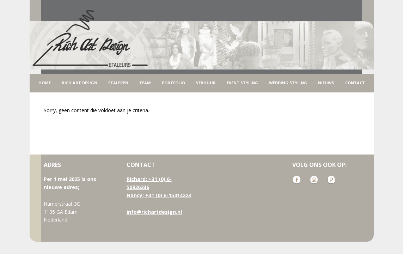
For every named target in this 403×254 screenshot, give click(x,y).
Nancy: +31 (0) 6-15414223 (159, 195)
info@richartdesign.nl (154, 211)
